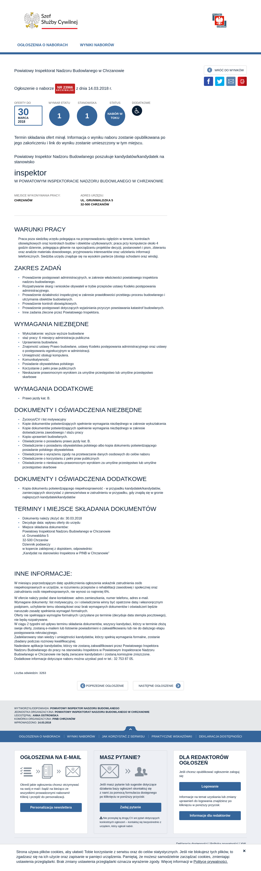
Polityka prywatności (224, 843)
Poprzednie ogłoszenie (105, 685)
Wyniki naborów (97, 45)
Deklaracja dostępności (220, 736)
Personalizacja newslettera (51, 807)
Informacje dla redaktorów (210, 815)
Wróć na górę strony (130, 728)
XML (243, 843)
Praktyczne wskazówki (172, 736)
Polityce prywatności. (211, 862)
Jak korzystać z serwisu (123, 736)
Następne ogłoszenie (156, 685)
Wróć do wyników (229, 70)
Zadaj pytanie (130, 807)
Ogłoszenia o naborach (42, 45)
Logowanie (210, 786)
